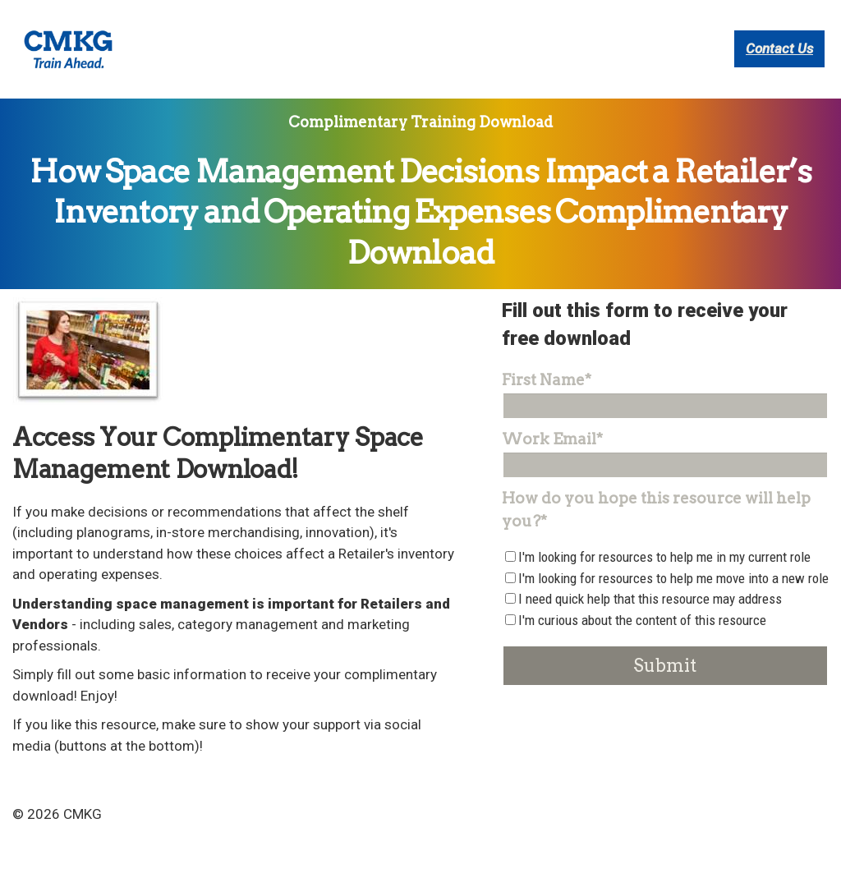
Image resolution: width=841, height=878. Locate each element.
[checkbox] (665, 633)
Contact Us (779, 71)
